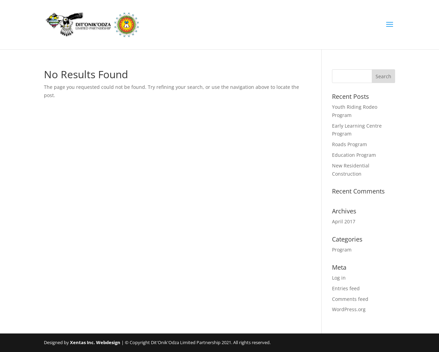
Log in (339, 277)
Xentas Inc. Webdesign (95, 342)
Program (342, 249)
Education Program (354, 155)
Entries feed (346, 288)
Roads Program (349, 144)
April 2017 (343, 221)
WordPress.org (349, 309)
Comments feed (350, 299)
